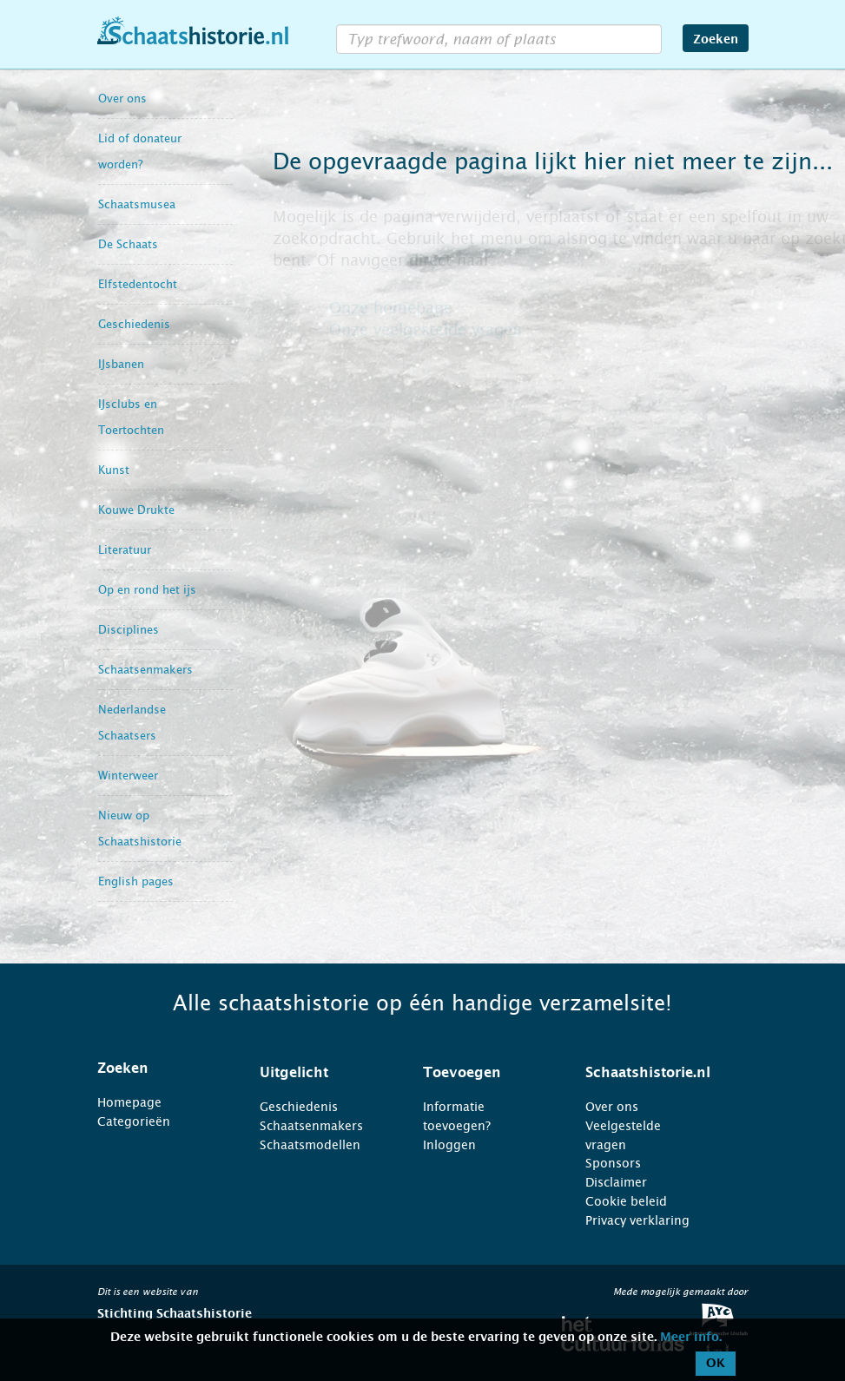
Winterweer (128, 775)
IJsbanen (121, 364)
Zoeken (715, 40)
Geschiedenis (134, 324)
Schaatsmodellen (310, 1145)
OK (715, 1364)
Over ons (122, 98)
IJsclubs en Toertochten (131, 417)
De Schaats (128, 244)
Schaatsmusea (136, 204)
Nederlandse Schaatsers (132, 722)
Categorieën (133, 1121)
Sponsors (613, 1163)
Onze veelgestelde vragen (425, 330)
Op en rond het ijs (147, 589)
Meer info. (691, 1338)
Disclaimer (616, 1182)
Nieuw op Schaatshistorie (140, 828)
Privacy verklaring (637, 1220)
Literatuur (124, 549)
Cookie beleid (626, 1201)
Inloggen (449, 1145)
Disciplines (128, 629)
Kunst (113, 470)
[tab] (157, 1068)
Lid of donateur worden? (140, 151)
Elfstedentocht (137, 284)
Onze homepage (390, 308)
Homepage (129, 1102)
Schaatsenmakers (145, 669)
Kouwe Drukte (136, 509)
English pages (136, 881)
